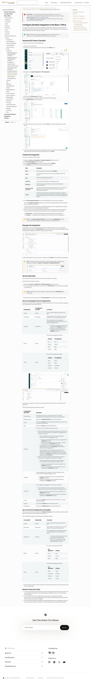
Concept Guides (8, 14)
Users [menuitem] (46, 2)
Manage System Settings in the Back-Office (47, 8)
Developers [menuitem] (54, 2)
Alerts (7, 112)
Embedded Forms (11, 78)
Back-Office (35, 8)
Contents (75, 9)
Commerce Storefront (9, 114)
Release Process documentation (38, 18)
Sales (6, 23)
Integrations (9, 51)
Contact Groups (10, 47)
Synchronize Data (77, 21)
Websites (8, 108)
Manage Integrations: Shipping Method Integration (12, 59)
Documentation (25, 8)
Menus (7, 91)
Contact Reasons (10, 45)
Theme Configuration (11, 43)
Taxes (6, 30)
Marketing (7, 28)
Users (31, 8)
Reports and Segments (10, 36)
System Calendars (10, 95)
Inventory (7, 32)
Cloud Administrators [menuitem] (66, 2)
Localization (9, 110)
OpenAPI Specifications (12, 66)
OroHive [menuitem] (86, 2)
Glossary (6, 118)
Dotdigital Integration (12, 71)
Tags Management (10, 89)
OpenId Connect (11, 64)
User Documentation (8, 9)
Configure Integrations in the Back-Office (30, 9)
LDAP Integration (11, 76)
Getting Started (8, 17)
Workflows (8, 101)
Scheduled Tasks (10, 86)
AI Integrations (10, 62)
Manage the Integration (79, 18)
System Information (11, 104)
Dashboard (7, 19)
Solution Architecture (9, 12)
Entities (8, 88)
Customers (7, 21)
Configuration (9, 39)
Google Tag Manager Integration (12, 68)
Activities (6, 34)
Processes (8, 102)
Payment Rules (9, 99)
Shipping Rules (9, 97)
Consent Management (11, 106)
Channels (8, 80)
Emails (7, 49)
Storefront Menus (10, 93)
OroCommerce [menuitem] (78, 2)
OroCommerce (11, 648)
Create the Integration (79, 16)
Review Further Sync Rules (81, 30)
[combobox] (27, 2)
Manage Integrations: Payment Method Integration (12, 54)
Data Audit (8, 84)
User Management (10, 41)
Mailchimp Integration (12, 73)
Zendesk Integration (12, 74)
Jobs (7, 82)
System (6, 38)
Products (6, 26)
